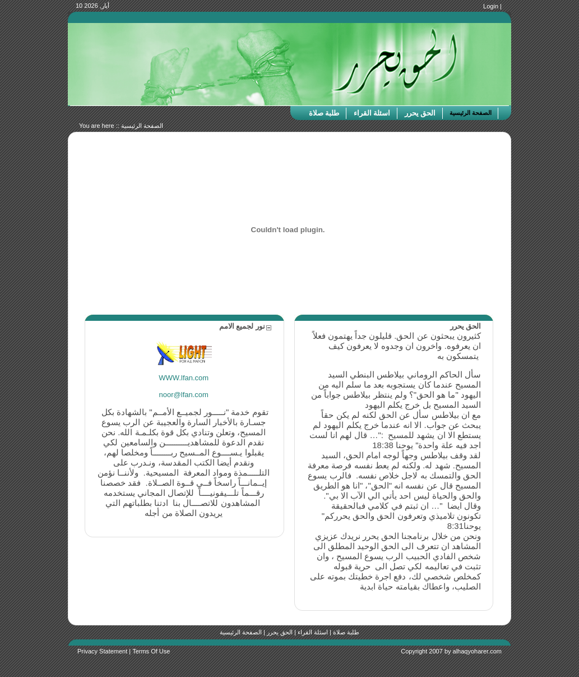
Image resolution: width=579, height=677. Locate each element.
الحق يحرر (280, 632)
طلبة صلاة (346, 632)
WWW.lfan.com (184, 378)
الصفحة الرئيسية (142, 125)
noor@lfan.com (184, 394)
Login (490, 6)
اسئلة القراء (313, 632)
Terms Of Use (151, 651)
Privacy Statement (102, 651)
